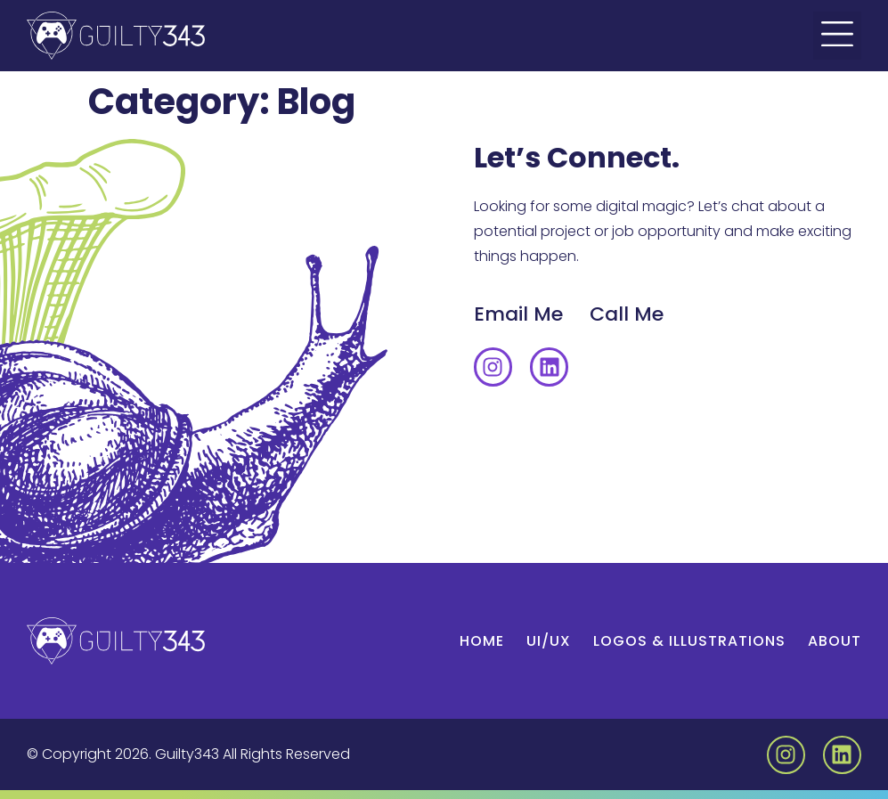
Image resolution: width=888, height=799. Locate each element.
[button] (837, 36)
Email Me (518, 314)
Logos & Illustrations (689, 641)
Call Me (627, 314)
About (834, 641)
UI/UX (548, 641)
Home (482, 641)
